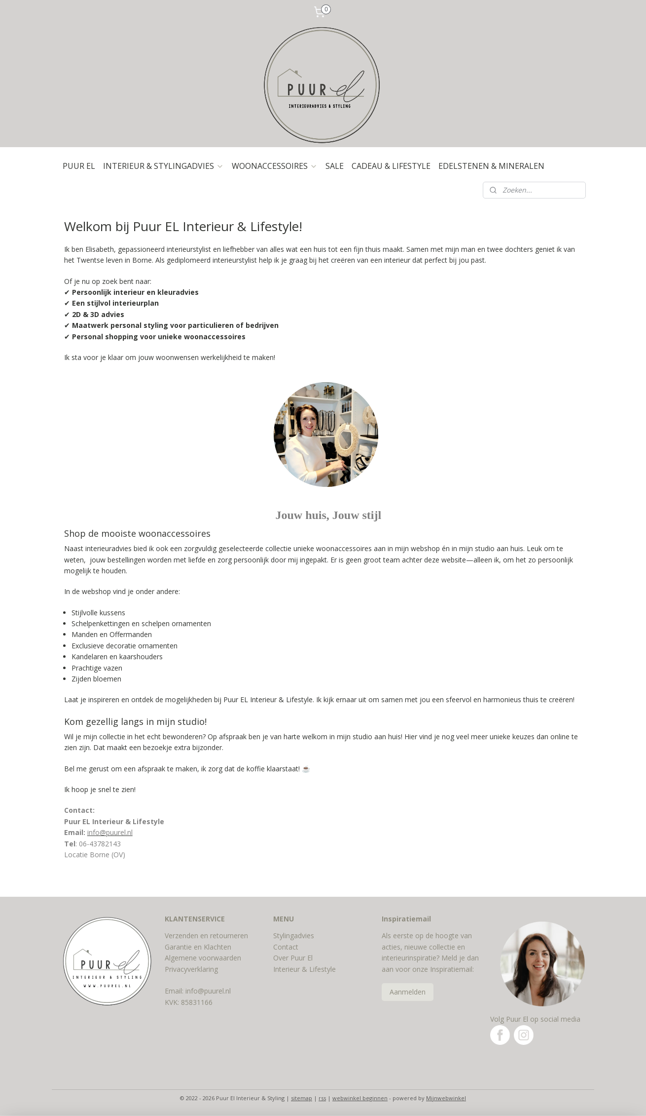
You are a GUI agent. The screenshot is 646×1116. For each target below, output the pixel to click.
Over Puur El (293, 957)
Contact (285, 947)
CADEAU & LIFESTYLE (391, 165)
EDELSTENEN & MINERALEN (491, 165)
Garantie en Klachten (198, 947)
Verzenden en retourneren (206, 935)
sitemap (301, 1098)
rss (322, 1098)
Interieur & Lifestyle (304, 969)
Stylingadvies (293, 935)
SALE (334, 165)
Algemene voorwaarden (203, 957)
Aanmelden (408, 991)
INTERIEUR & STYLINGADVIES (163, 165)
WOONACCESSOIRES (275, 165)
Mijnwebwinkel (446, 1098)
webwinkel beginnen (360, 1098)
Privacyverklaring (191, 969)
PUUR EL (79, 165)
